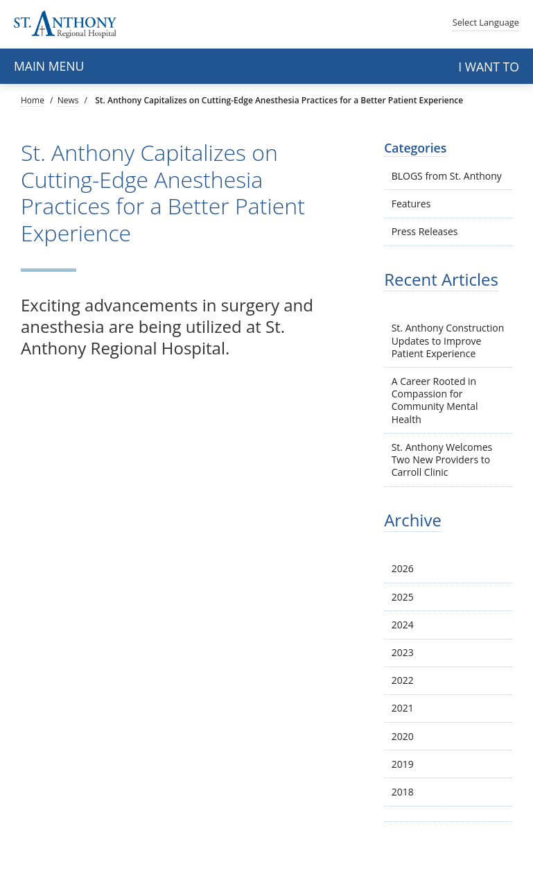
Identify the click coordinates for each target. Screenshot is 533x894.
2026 (403, 568)
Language (486, 22)
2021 (403, 707)
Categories (415, 147)
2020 (403, 736)
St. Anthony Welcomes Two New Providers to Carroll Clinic (442, 459)
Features (411, 203)
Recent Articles (441, 279)
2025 (403, 596)
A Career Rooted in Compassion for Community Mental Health (435, 400)
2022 (403, 680)
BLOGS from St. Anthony (447, 175)
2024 (403, 624)
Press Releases (425, 231)
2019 (403, 764)
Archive (413, 519)
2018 (403, 791)
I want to (488, 66)
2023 (403, 652)
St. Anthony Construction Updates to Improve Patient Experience (448, 340)
